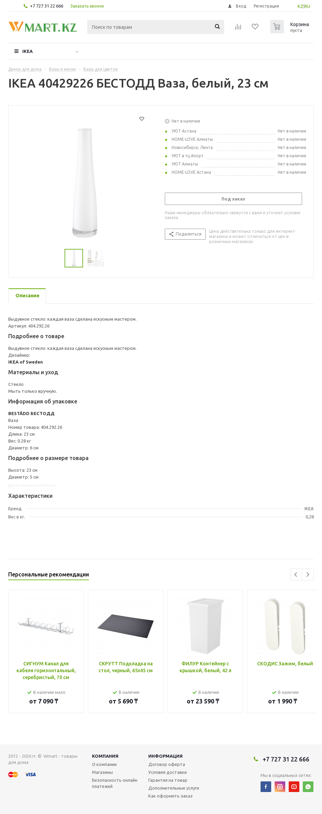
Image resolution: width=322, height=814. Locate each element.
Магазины (102, 772)
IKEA (27, 51)
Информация (165, 756)
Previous (296, 574)
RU (307, 6)
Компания (105, 756)
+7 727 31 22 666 (46, 5)
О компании (104, 764)
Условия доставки (167, 772)
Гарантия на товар (167, 780)
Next (307, 574)
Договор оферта (166, 764)
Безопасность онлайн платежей (114, 783)
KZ (300, 6)
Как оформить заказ (170, 795)
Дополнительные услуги (173, 788)
